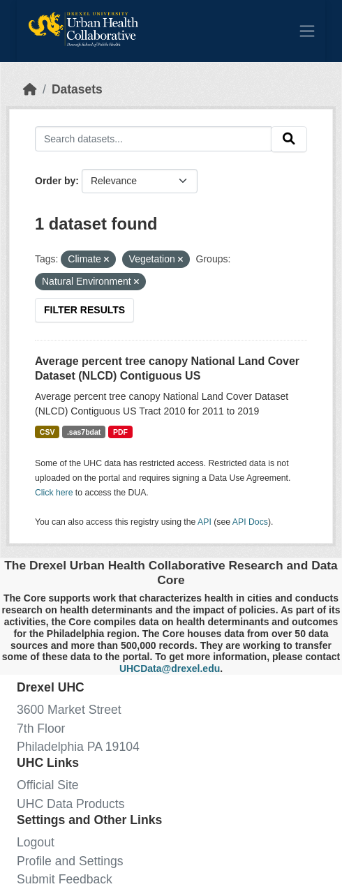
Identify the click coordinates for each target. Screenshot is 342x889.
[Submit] (289, 139)
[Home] (30, 89)
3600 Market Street (69, 710)
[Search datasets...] (153, 138)
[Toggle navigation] (307, 31)
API (204, 522)
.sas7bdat (84, 432)
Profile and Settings (70, 861)
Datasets (77, 89)
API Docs (250, 522)
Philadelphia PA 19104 (78, 747)
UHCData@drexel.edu (169, 668)
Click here (54, 493)
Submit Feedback (64, 879)
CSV (47, 432)
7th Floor (41, 728)
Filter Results (84, 309)
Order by (55, 180)
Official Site (48, 785)
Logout (35, 842)
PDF (120, 432)
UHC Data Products (71, 804)
